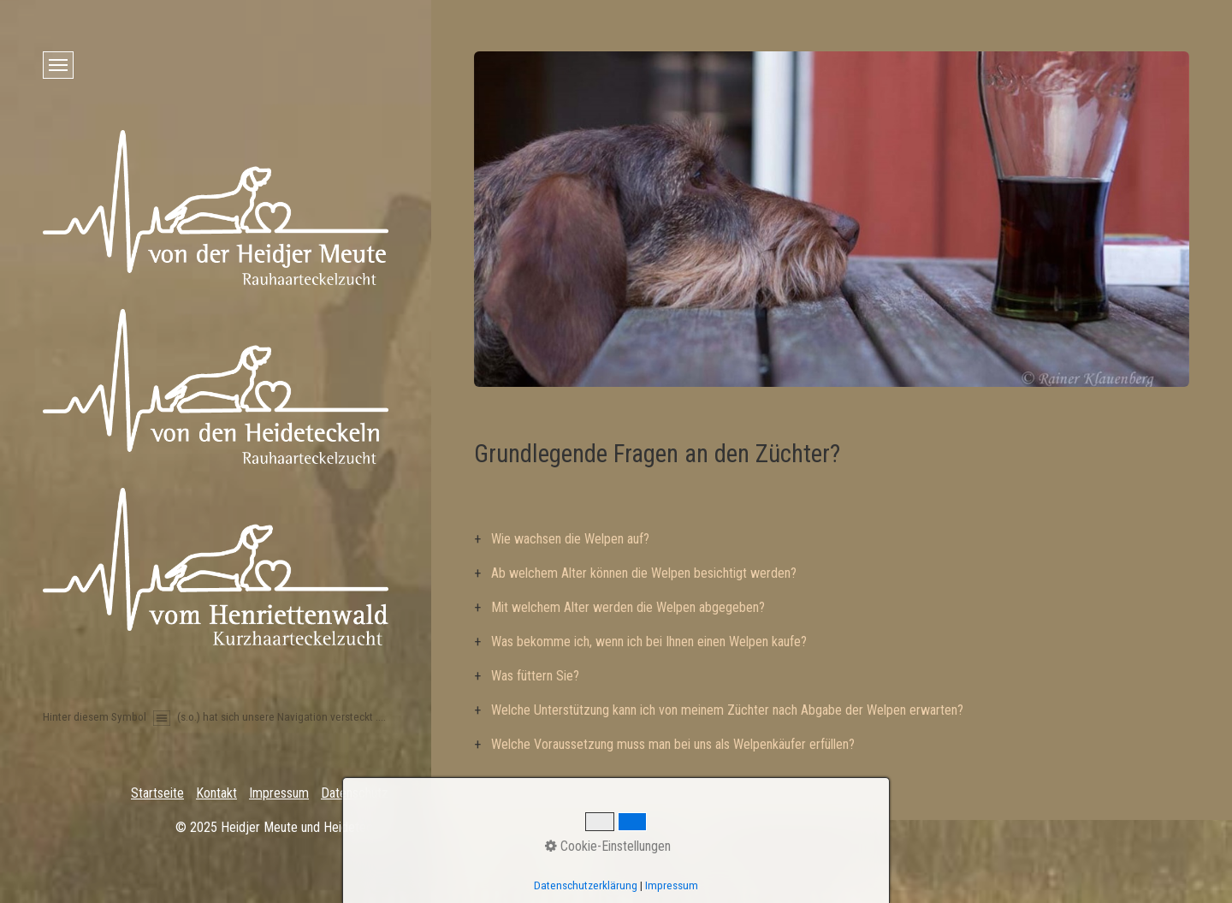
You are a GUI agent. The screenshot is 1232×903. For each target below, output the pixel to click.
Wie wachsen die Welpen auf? (570, 539)
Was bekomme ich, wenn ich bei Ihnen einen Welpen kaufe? (649, 641)
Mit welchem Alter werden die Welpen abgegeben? (628, 607)
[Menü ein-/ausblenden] (58, 65)
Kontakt (216, 793)
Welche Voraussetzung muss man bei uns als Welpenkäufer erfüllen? (673, 744)
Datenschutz (354, 793)
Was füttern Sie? (535, 676)
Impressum (279, 793)
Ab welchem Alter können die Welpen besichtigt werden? (644, 573)
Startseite (157, 793)
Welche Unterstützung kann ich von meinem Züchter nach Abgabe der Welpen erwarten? (727, 710)
